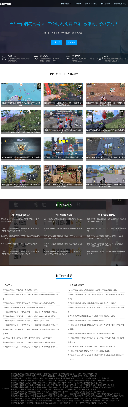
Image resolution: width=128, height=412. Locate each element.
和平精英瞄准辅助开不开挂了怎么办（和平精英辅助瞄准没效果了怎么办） (31, 325)
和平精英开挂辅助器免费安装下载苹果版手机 (28, 385)
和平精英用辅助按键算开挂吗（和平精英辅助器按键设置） (25, 307)
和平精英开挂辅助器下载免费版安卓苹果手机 (85, 383)
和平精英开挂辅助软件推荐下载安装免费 (54, 376)
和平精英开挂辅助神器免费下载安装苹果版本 (89, 392)
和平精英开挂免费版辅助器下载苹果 (56, 392)
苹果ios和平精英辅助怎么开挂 (104, 387)
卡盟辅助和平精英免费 (91, 401)
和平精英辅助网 (120, 4)
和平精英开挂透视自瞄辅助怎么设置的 (81, 389)
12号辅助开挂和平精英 (68, 403)
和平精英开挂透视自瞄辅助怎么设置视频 (42, 403)
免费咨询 (71, 42)
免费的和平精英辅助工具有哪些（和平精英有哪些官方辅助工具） (92, 346)
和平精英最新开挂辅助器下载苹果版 (45, 398)
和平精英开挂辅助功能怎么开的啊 (67, 401)
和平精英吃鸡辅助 (18, 403)
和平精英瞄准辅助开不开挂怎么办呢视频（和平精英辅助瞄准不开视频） (30, 342)
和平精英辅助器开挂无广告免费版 (23, 376)
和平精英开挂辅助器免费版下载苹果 (82, 380)
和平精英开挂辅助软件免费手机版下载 (68, 396)
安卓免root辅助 (91, 4)
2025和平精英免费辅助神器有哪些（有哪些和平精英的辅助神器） (93, 290)
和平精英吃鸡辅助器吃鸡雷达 (22, 401)
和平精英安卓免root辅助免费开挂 (105, 398)
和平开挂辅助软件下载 (57, 383)
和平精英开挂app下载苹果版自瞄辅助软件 (27, 378)
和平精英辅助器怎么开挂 (55, 394)
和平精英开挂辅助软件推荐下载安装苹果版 (27, 394)
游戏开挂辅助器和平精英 (114, 396)
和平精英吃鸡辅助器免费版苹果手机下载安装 (28, 380)
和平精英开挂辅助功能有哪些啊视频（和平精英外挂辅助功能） (26, 321)
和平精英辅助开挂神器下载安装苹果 (93, 403)
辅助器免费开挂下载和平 (20, 398)
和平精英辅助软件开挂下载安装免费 (80, 394)
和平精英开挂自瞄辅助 (94, 396)
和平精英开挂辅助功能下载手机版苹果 (59, 378)
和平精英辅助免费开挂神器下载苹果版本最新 (97, 385)
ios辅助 (78, 4)
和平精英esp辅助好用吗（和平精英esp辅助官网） (20, 244)
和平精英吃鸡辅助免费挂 (56, 380)
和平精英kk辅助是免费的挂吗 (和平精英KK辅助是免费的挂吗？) (92, 303)
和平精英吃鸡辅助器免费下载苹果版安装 (26, 389)
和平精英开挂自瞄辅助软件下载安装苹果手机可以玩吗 (31, 396)
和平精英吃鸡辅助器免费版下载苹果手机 (62, 385)
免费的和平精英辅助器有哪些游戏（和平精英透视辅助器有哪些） (92, 316)
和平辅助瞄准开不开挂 (110, 401)
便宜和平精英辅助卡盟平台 (54, 389)
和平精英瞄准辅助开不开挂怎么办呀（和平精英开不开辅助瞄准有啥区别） (31, 312)
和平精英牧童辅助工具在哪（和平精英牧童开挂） (21, 290)
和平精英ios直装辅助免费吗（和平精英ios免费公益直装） (89, 351)
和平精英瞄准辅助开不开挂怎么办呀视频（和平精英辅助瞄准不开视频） (30, 316)
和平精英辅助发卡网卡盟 (58, 387)
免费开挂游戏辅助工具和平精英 (108, 394)
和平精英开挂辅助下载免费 (80, 387)
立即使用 (56, 42)
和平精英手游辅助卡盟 (106, 380)
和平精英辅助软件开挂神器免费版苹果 (25, 392)
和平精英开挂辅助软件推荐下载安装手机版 (92, 378)
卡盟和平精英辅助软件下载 (86, 374)
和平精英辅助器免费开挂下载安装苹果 (76, 398)
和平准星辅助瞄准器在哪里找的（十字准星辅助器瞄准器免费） (92, 333)
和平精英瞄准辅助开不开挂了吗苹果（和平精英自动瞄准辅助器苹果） (29, 303)
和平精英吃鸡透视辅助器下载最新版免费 (26, 374)
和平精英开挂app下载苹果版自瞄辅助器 (59, 374)
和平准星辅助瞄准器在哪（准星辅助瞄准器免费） (86, 320)
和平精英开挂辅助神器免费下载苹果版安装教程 (29, 387)
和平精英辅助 (66, 4)
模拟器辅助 (105, 4)
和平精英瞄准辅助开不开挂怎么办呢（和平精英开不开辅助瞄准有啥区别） (31, 347)
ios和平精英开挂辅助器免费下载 (84, 376)
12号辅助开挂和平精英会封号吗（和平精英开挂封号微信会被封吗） (28, 338)
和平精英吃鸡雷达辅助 (43, 401)
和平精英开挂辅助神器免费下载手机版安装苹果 (29, 383)
